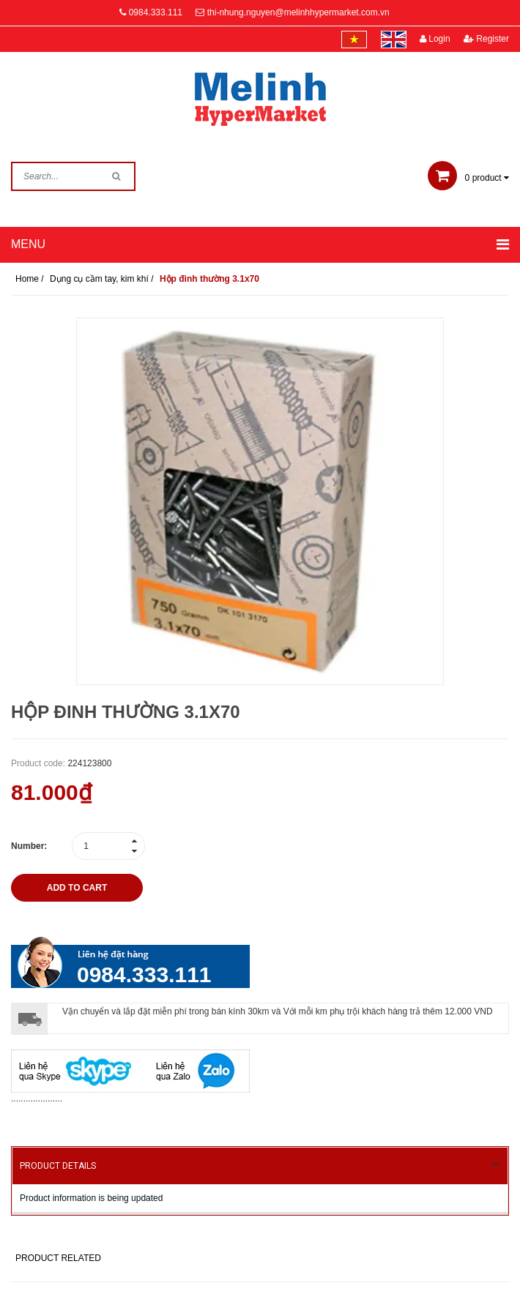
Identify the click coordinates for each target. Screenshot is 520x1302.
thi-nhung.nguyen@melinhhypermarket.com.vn (298, 12)
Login (435, 39)
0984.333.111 (155, 12)
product (468, 178)
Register (486, 39)
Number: (29, 846)
